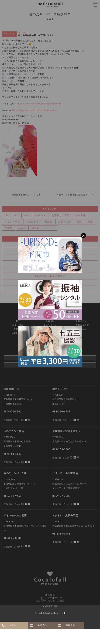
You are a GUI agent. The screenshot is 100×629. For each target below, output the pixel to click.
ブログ (17, 546)
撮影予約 (42, 625)
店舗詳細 (8, 546)
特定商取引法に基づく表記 (50, 600)
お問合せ (14, 625)
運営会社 (50, 594)
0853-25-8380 (13, 538)
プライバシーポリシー (50, 597)
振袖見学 (70, 625)
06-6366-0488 (61, 533)
